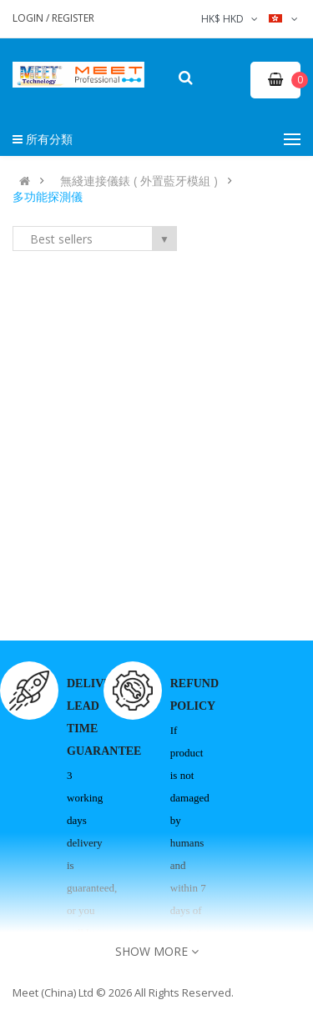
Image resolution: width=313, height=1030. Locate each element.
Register (73, 18)
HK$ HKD (230, 19)
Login (29, 18)
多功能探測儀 (48, 197)
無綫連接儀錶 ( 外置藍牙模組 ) (139, 181)
